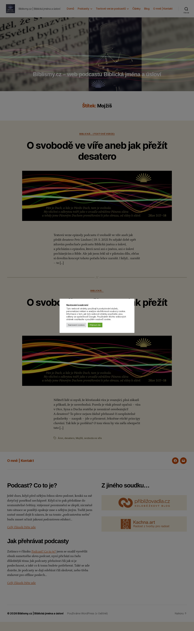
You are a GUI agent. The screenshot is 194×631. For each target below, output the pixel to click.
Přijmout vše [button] (95, 325)
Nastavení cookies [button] (76, 325)
